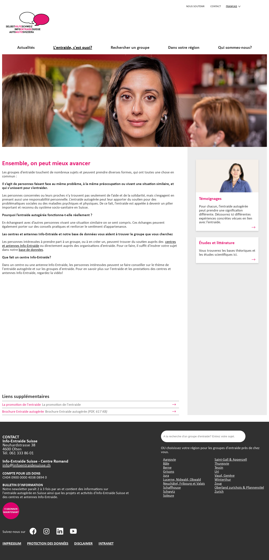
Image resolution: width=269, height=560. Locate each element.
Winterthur (223, 479)
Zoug (218, 483)
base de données (31, 249)
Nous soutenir (195, 6)
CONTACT (215, 6)
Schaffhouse (172, 487)
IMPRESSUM (12, 543)
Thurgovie (222, 463)
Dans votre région (183, 47)
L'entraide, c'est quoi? (72, 47)
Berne (167, 467)
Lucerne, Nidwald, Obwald (182, 479)
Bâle (166, 463)
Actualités (26, 47)
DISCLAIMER (83, 543)
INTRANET (106, 543)
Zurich (219, 491)
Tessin (219, 467)
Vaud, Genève (225, 475)
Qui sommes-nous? (235, 47)
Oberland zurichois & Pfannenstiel (239, 487)
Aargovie (169, 459)
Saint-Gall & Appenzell (231, 459)
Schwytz (169, 491)
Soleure (168, 495)
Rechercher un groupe (130, 47)
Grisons (168, 471)
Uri (217, 471)
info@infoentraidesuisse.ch (27, 465)
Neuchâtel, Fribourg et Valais (184, 483)
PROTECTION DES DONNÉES (47, 543)
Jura (166, 475)
